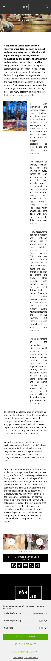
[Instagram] (37, 565)
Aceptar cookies (26, 636)
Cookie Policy (18, 658)
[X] (31, 565)
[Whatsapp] (19, 565)
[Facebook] (13, 565)
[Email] (25, 565)
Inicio (20, 20)
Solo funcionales (25, 644)
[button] (47, 7)
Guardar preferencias (25, 651)
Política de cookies (31, 658)
